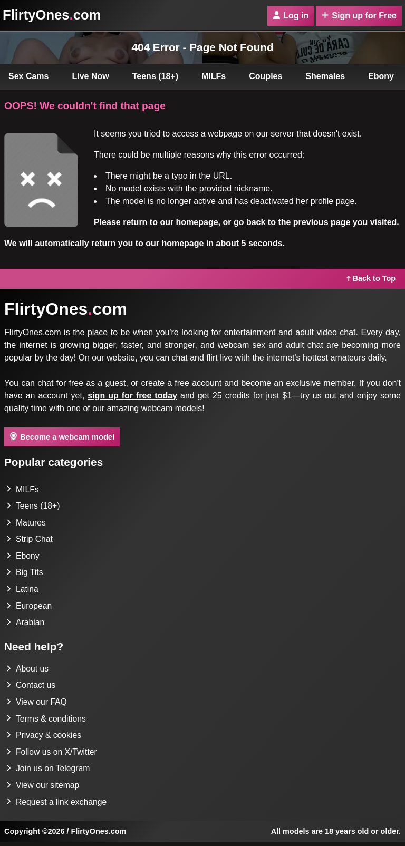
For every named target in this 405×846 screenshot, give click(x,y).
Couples (265, 76)
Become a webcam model (61, 436)
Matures (26, 523)
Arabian (25, 624)
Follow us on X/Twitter (52, 755)
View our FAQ (37, 704)
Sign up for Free (359, 15)
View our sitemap (43, 788)
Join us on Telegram (48, 771)
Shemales (325, 76)
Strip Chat (29, 540)
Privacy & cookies (44, 738)
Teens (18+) (155, 76)
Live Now (90, 76)
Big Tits (24, 573)
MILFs (213, 76)
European (29, 607)
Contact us (31, 687)
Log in (290, 15)
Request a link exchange (57, 805)
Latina (22, 590)
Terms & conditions (46, 721)
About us (27, 670)
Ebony (23, 556)
